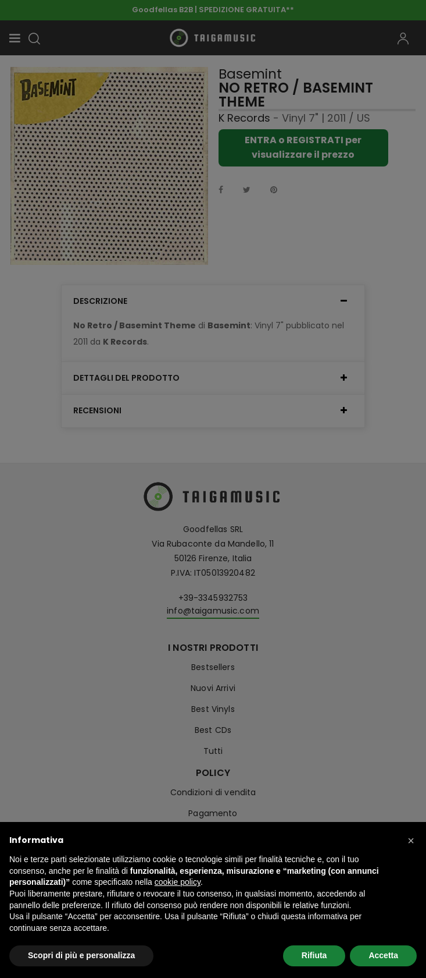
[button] (411, 840)
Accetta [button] (383, 955)
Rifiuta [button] (314, 955)
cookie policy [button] (178, 882)
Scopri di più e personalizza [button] (81, 955)
